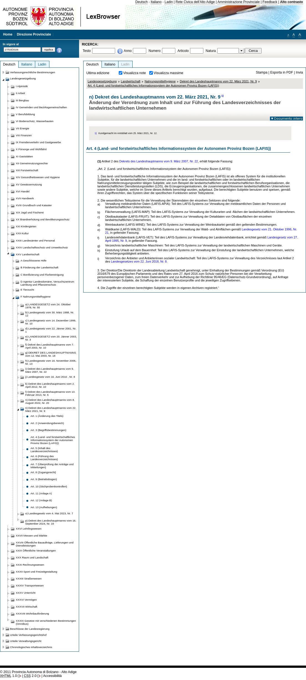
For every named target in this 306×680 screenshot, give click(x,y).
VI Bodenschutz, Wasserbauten (35, 121)
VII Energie (22, 128)
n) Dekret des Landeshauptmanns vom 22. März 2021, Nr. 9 (50, 409)
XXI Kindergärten (26, 226)
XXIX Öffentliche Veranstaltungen (36, 550)
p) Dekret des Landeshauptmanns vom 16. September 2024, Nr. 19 (50, 522)
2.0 (30, 676)
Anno (127, 51)
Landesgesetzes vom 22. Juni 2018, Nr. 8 (139, 261)
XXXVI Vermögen (26, 599)
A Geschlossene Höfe (33, 260)
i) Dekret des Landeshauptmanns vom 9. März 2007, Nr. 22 (49, 370)
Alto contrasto (291, 2)
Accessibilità (52, 676)
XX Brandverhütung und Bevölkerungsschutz (42, 219)
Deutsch (141, 2)
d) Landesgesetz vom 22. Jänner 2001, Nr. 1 (50, 330)
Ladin (169, 2)
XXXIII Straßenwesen (29, 578)
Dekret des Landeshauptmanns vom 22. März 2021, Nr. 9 (218, 81)
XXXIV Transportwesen (30, 585)
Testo (87, 51)
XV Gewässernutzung (29, 184)
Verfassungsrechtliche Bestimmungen (32, 72)
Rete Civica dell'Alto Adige (195, 2)
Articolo (183, 51)
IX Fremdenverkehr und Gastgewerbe (38, 142)
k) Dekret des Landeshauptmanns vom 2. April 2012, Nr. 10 (50, 385)
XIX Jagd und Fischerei (30, 212)
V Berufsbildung (25, 114)
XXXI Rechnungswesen (30, 564)
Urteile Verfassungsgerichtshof (28, 634)
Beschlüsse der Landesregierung (29, 628)
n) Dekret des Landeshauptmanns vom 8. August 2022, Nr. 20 (50, 401)
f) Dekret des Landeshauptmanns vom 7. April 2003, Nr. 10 (49, 346)
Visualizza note (134, 73)
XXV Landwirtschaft (27, 254)
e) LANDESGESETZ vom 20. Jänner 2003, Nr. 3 (51, 338)
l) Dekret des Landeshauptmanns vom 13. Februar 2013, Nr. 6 (50, 393)
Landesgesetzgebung (102, 81)
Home (7, 34)
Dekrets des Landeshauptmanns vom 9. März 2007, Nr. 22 (158, 161)
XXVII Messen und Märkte (31, 535)
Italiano (156, 2)
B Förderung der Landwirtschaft (39, 267)
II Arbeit (20, 93)
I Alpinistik (22, 86)
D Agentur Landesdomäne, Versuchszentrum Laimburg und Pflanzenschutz (47, 283)
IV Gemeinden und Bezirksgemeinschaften (41, 107)
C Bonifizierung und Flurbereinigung (42, 274)
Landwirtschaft (131, 81)
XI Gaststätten (24, 156)
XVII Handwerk (25, 198)
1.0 (8, 676)
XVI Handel (22, 191)
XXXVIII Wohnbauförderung (32, 613)
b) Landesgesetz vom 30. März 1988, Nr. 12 (49, 314)
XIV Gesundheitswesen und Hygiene (38, 177)
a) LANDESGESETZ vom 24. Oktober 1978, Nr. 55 (48, 306)
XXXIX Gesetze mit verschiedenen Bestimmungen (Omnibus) (46, 622)
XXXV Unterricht (26, 592)
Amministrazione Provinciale (239, 2)
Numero (154, 51)
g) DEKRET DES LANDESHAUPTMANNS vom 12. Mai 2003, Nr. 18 (50, 354)
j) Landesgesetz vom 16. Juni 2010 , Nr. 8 (50, 376)
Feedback (269, 2)
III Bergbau (22, 100)
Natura (211, 51)
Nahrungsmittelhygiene (160, 81)
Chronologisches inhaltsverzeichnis (31, 647)
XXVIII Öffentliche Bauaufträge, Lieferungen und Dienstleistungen (45, 544)
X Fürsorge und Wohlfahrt (31, 149)
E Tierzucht (27, 289)
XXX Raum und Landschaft (32, 557)
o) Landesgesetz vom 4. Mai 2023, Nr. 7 (49, 513)
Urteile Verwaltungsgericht (25, 641)
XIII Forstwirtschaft (27, 170)
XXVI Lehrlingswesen (28, 528)
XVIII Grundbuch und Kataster (34, 205)
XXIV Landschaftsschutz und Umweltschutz (42, 247)
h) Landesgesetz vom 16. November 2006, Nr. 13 (50, 362)
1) (222, 95)
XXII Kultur (22, 233)
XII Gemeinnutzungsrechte (32, 163)
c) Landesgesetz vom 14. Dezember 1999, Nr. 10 (50, 322)
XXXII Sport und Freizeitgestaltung (36, 571)
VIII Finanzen (24, 135)
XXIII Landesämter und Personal (35, 240)
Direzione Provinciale (34, 34)
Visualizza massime (168, 73)
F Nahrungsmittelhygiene (35, 296)
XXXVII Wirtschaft (26, 606)
